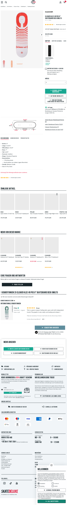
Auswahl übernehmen (51, 490)
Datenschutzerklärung (45, 498)
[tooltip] (65, 29)
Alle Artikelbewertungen (6, 464)
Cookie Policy (59, 496)
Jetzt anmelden (13, 392)
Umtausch (55, 366)
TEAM (36, 465)
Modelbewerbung (38, 459)
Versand (5, 366)
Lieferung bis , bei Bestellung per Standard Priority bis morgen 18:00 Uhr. (55, 110)
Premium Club (47, 332)
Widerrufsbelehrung (5, 460)
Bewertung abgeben (50, 328)
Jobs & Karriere (38, 457)
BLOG (36, 462)
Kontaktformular (24, 442)
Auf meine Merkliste (55, 96)
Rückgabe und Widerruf (6, 459)
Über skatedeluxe (38, 456)
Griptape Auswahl (57, 41)
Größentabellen (7, 369)
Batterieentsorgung (5, 467)
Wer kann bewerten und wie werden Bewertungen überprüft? (17, 297)
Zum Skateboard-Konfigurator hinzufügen (56, 100)
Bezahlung (3, 456)
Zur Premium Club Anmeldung (50, 396)
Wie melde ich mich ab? (20, 397)
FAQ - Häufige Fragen (31, 369)
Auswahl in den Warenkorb (56, 91)
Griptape (47, 41)
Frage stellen (17, 284)
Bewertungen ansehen (61, 24)
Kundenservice (57, 369)
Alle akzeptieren (51, 501)
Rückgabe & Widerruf (31, 366)
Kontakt (3, 468)
